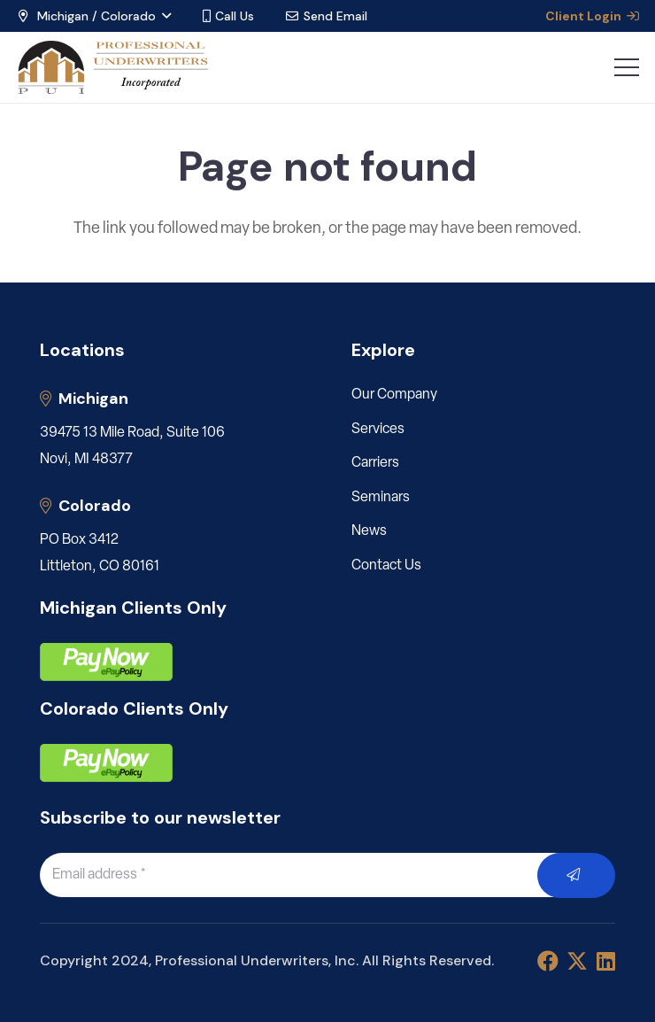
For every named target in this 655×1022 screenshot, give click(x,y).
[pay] (106, 662)
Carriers (375, 463)
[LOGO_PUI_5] (112, 67)
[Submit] (576, 875)
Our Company (394, 395)
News (369, 531)
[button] (93, 16)
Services (378, 429)
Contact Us (386, 566)
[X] (577, 961)
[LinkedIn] (606, 961)
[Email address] (308, 875)
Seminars (380, 498)
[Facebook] (548, 961)
